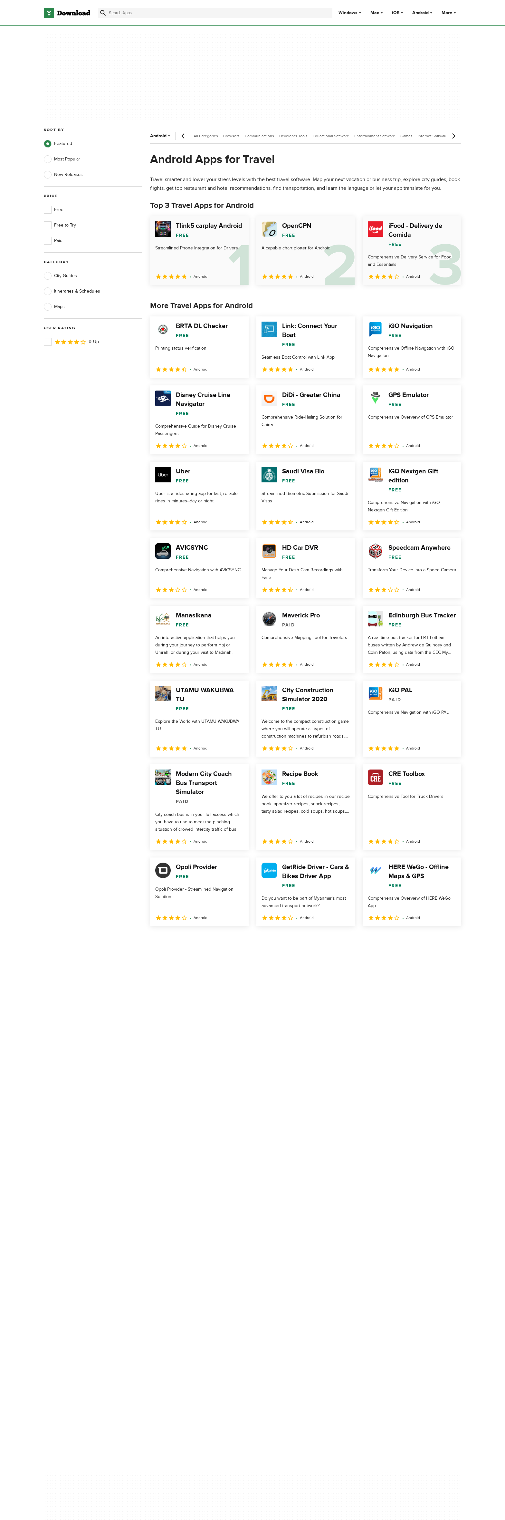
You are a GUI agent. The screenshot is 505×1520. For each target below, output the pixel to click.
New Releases (63, 175)
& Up (71, 342)
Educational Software (331, 136)
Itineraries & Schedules (72, 291)
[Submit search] (103, 13)
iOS (395, 13)
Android (420, 13)
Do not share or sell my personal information (300, 1278)
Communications (259, 136)
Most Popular (62, 159)
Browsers (231, 136)
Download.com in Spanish (186, 1275)
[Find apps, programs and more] (215, 13)
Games (406, 136)
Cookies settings (293, 1293)
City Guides (60, 276)
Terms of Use (290, 1253)
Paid (53, 241)
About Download (177, 1242)
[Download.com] (67, 13)
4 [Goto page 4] (206, 940)
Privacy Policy (290, 1242)
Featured (58, 144)
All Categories (206, 136)
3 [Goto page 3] (190, 940)
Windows (347, 13)
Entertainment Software (374, 136)
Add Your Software (179, 1253)
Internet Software (433, 136)
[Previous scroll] (183, 136)
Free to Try (60, 225)
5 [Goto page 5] (223, 940)
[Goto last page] (449, 940)
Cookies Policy (291, 1264)
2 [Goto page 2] (173, 940)
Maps (54, 307)
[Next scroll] (453, 136)
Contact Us (172, 1264)
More (449, 12)
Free (53, 210)
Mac (374, 13)
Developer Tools (293, 136)
